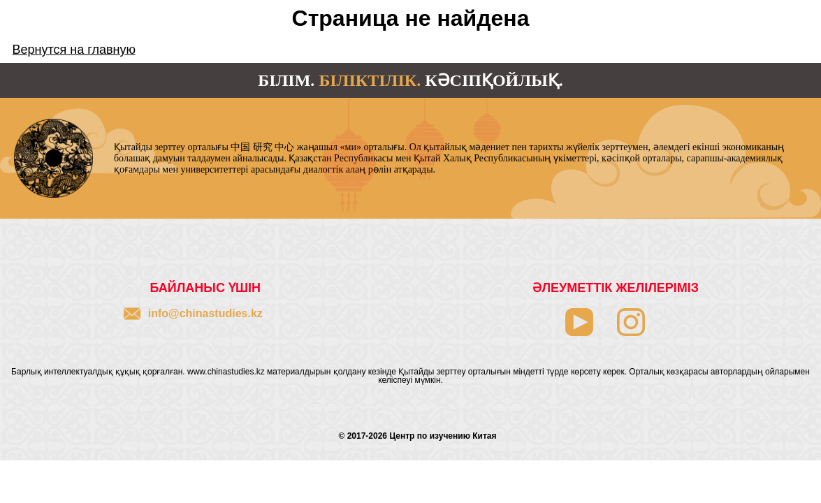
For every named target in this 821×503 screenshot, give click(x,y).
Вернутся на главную (74, 50)
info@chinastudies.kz (205, 313)
